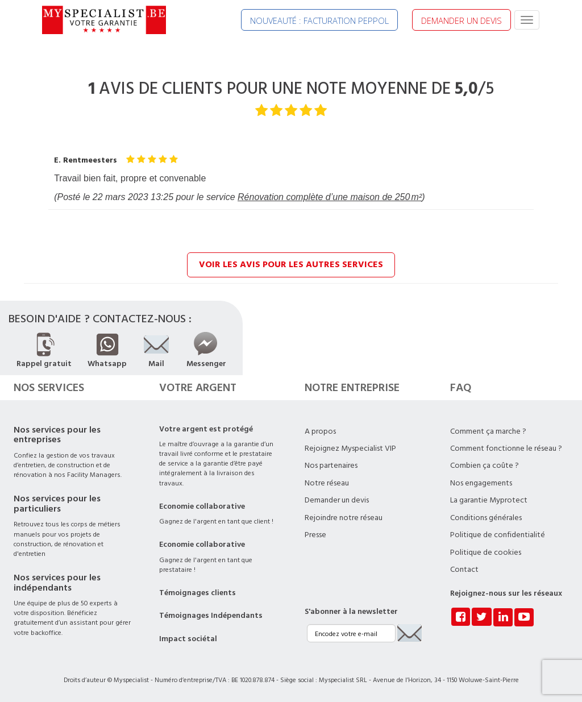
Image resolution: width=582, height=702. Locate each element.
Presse (315, 535)
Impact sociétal (188, 639)
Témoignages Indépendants (211, 615)
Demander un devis (337, 500)
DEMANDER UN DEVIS (461, 20)
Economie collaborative (202, 506)
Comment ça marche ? (488, 431)
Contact (464, 569)
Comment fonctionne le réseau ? (506, 448)
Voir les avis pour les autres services (291, 264)
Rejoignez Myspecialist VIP (350, 448)
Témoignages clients (197, 593)
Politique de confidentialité (497, 535)
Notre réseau (327, 483)
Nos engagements (481, 483)
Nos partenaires (331, 465)
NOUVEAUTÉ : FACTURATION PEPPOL (319, 20)
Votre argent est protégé (206, 429)
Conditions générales (486, 518)
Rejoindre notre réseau (344, 518)
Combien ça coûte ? (484, 465)
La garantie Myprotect (488, 500)
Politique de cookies (485, 552)
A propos (320, 431)
